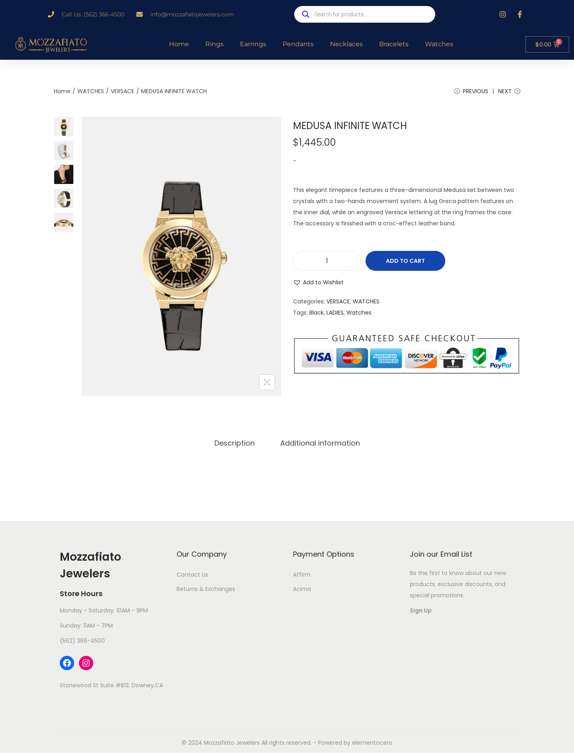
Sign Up (421, 610)
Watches (439, 44)
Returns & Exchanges (206, 589)
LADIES (335, 313)
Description (234, 443)
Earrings (253, 44)
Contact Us (192, 575)
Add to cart (405, 261)
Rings (214, 44)
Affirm (302, 575)
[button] (318, 282)
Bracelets (394, 44)
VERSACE (122, 91)
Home (179, 44)
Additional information (320, 443)
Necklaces (346, 44)
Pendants (298, 44)
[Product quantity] (326, 260)
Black (316, 313)
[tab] (234, 443)
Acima (302, 589)
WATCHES (90, 91)
